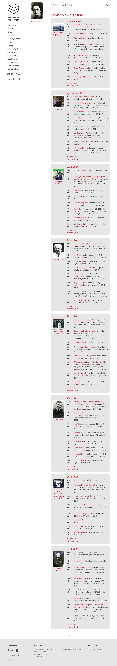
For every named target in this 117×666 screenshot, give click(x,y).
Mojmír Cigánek (80, 282)
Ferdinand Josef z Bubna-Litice (85, 485)
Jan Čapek (78, 589)
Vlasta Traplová (80, 373)
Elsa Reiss (77, 209)
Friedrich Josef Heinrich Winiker (86, 267)
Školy (9, 42)
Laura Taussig (79, 62)
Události (11, 28)
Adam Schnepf (79, 480)
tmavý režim (16, 655)
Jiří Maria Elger (79, 148)
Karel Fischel (78, 598)
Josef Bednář (78, 448)
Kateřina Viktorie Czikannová (85, 244)
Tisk (68, 635)
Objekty (10, 35)
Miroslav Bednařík (81, 532)
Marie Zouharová (80, 118)
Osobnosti (12, 25)
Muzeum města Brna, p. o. (70, 649)
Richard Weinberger (81, 578)
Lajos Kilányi (78, 190)
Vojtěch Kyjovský (80, 300)
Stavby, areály (13, 38)
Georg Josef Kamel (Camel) (84, 96)
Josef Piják (78, 441)
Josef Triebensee (80, 170)
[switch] (9, 655)
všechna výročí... (73, 85)
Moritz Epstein (79, 520)
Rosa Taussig (79, 203)
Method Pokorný (80, 526)
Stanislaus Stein (80, 413)
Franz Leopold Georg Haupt (84, 347)
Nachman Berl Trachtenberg (84, 505)
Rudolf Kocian (79, 382)
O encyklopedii (13, 79)
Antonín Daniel (79, 433)
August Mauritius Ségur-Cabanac (86, 44)
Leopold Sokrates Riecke (83, 496)
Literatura (12, 52)
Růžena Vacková (36, 21)
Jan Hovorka (78, 552)
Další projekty (13, 69)
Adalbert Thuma (80, 38)
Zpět (62, 635)
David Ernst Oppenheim (83, 68)
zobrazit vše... (72, 83)
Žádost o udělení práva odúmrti (86, 331)
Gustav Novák (79, 127)
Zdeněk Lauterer (80, 218)
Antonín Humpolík (81, 142)
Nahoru (54, 635)
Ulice (9, 32)
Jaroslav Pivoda (79, 454)
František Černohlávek (82, 103)
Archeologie (12, 49)
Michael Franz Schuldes (83, 567)
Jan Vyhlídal (78, 561)
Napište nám (13, 65)
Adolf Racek (78, 196)
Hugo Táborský (79, 616)
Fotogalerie (12, 55)
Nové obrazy (12, 62)
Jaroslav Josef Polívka (82, 77)
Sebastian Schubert (81, 356)
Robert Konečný (80, 291)
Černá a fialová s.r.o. (94, 649)
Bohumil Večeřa (80, 460)
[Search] (80, 5)
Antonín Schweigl (80, 342)
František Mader (80, 55)
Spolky (10, 45)
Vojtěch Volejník (80, 224)
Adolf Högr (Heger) (81, 513)
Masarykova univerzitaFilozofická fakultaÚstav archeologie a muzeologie (43, 653)
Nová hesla (12, 59)
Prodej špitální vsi (80, 24)
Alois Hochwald (80, 112)
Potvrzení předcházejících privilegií (87, 320)
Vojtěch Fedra (79, 133)
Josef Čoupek (79, 424)
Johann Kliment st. (81, 33)
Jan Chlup (77, 255)
